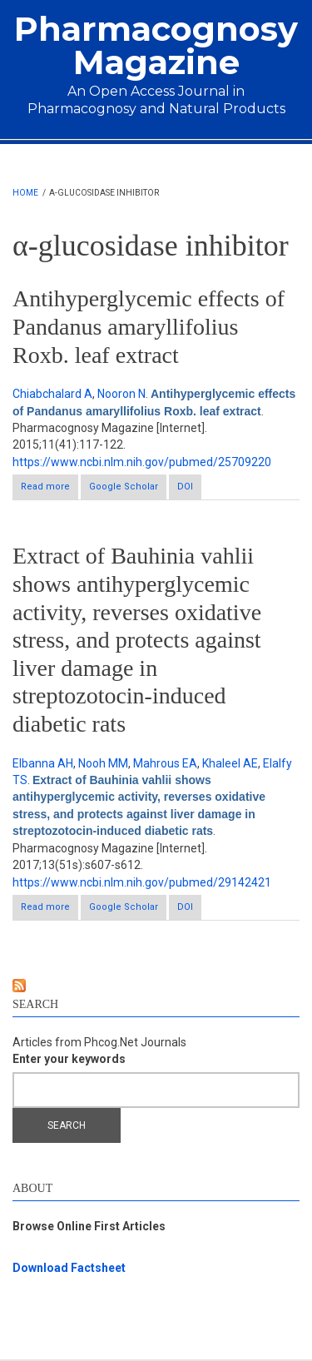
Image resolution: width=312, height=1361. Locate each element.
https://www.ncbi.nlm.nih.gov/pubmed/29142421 (141, 882)
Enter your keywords (69, 1058)
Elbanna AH (42, 763)
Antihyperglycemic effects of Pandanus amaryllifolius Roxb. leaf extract (148, 326)
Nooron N (121, 393)
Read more (49, 489)
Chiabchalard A (52, 393)
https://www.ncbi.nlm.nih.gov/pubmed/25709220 (141, 462)
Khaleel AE (230, 763)
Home (25, 192)
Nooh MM (103, 763)
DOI (185, 486)
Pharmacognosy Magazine (156, 45)
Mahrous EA (165, 763)
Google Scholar (123, 486)
